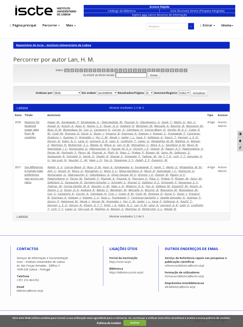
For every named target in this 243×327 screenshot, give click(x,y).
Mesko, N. (96, 145)
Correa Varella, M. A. (77, 186)
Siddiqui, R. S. (150, 182)
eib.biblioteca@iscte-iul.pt (180, 287)
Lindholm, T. (128, 141)
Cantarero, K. (102, 129)
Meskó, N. (170, 209)
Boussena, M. (194, 126)
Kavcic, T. (170, 137)
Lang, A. (83, 141)
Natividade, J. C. (57, 148)
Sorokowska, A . (90, 122)
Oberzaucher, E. (99, 148)
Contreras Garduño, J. (145, 197)
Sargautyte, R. (56, 156)
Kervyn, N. (53, 141)
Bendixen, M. (144, 126)
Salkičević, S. (55, 182)
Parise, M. (53, 152)
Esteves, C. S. (91, 197)
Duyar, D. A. (110, 126)
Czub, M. (57, 133)
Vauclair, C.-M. (100, 186)
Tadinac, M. (149, 156)
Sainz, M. (167, 152)
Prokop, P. (138, 152)
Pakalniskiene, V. (192, 148)
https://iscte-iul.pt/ (120, 262)
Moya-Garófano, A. (131, 171)
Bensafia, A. (161, 126)
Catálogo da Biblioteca (122, 11)
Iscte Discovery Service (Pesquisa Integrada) (197, 11)
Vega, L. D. (95, 160)
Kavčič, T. (186, 201)
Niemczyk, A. (186, 171)
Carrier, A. (118, 129)
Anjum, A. (67, 126)
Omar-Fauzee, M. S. (123, 175)
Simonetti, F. (132, 156)
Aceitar (135, 322)
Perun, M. (84, 152)
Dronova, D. (72, 133)
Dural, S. (86, 133)
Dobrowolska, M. (112, 122)
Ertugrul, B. (113, 133)
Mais (71, 25)
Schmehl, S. (73, 156)
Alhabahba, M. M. (162, 141)
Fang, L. (105, 197)
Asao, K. (80, 126)
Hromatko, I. (86, 137)
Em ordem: (89, 93)
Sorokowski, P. (70, 122)
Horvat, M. (98, 201)
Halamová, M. (69, 201)
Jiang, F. (141, 137)
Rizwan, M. (152, 152)
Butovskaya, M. (72, 129)
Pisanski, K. (131, 122)
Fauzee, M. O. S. (121, 148)
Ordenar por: (44, 93)
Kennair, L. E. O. (188, 137)
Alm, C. (191, 122)
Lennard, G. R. (99, 141)
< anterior (22, 107)
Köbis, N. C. (125, 205)
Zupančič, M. (180, 186)
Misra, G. (109, 145)
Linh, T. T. (179, 156)
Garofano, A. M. (175, 145)
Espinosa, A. (129, 133)
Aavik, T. (167, 122)
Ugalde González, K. (172, 197)
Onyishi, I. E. (141, 148)
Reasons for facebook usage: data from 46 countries (31, 129)
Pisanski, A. (99, 152)
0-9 (66, 70)
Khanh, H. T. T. (93, 205)
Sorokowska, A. (123, 167)
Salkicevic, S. (182, 152)
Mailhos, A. (182, 141)
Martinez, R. (58, 145)
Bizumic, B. (177, 126)
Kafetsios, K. (155, 137)
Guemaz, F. (70, 137)
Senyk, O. (89, 156)
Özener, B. (161, 175)
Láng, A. (153, 205)
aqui (144, 15)
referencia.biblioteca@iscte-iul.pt (184, 265)
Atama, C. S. (94, 126)
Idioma (227, 25)
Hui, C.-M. (129, 201)
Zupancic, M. (159, 160)
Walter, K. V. (55, 167)
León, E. (184, 205)
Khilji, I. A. (110, 205)
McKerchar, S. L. (78, 145)
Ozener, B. (157, 148)
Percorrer (51, 25)
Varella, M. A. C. (177, 129)
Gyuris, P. (53, 201)
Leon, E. (114, 141)
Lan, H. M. (123, 145)
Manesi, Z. (117, 209)
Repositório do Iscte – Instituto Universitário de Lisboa (53, 45)
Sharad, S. (116, 156)
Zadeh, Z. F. (142, 160)
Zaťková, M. (163, 186)
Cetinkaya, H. (134, 129)
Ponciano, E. (140, 178)
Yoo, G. (108, 160)
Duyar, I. (98, 133)
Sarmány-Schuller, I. (97, 182)
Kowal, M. (53, 122)
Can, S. (88, 129)
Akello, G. (179, 122)
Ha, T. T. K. (165, 156)
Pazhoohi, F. (69, 152)
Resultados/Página (131, 93)
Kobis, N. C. (69, 141)
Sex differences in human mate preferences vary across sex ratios (33, 174)
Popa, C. (125, 152)
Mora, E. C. (157, 145)
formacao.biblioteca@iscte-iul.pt (184, 276)
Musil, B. (192, 145)
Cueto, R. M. (126, 194)
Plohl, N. (113, 152)
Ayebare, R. (127, 126)
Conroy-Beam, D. (155, 129)
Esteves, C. (159, 133)
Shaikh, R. (102, 156)
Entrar (207, 25)
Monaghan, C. (140, 145)
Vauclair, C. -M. (78, 160)
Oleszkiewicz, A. (150, 122)
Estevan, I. (144, 133)
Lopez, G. (143, 141)
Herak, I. (114, 137)
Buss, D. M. (54, 129)
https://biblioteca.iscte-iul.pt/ (126, 272)
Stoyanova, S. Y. (124, 160)
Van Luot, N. (59, 160)
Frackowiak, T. (176, 133)
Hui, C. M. (101, 137)
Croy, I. (112, 194)
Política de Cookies (109, 322)
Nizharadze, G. (78, 148)
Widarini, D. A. (135, 186)
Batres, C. (102, 190)
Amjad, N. (53, 126)
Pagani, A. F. (173, 148)
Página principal (23, 25)
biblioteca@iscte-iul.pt (30, 290)
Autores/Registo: (166, 93)
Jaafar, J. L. (128, 137)
